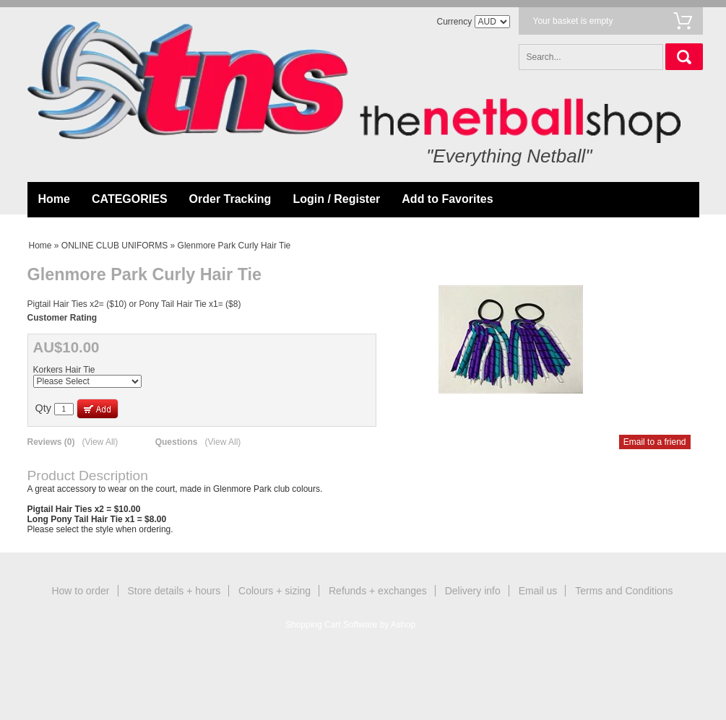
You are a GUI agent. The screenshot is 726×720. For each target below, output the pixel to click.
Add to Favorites (447, 199)
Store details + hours (173, 591)
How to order (80, 591)
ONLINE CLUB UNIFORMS (114, 245)
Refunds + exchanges (378, 591)
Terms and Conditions (624, 591)
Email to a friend (654, 442)
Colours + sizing (274, 591)
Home (54, 199)
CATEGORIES (130, 199)
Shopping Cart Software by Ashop (350, 625)
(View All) (100, 442)
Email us (538, 591)
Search (684, 56)
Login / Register (336, 199)
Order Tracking (230, 199)
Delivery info (473, 591)
